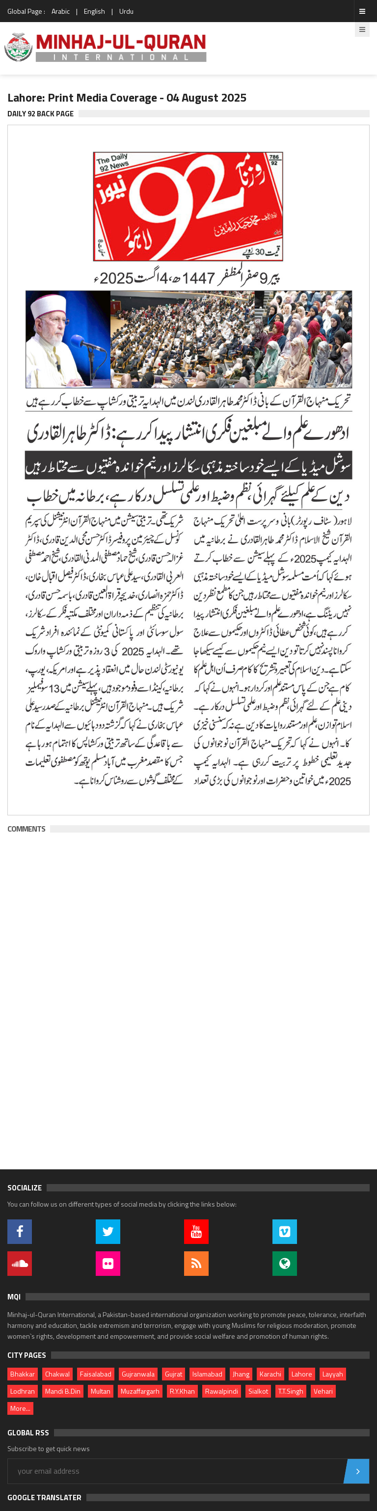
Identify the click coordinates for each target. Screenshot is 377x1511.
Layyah (333, 1374)
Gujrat (173, 1374)
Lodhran (22, 1391)
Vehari (323, 1391)
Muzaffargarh (140, 1391)
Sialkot (258, 1391)
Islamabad (207, 1374)
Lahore (302, 1374)
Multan (100, 1391)
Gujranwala (138, 1374)
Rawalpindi (221, 1391)
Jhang (241, 1374)
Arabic (61, 11)
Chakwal (57, 1374)
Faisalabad (95, 1374)
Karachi (270, 1374)
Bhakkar (22, 1374)
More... (20, 1408)
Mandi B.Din (63, 1391)
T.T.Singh (290, 1391)
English (94, 11)
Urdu (126, 11)
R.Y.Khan (182, 1391)
